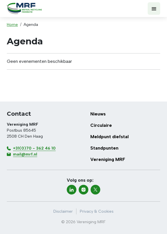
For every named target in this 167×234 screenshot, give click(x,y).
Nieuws (98, 114)
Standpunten (104, 148)
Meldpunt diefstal (109, 136)
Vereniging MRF (107, 159)
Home (12, 24)
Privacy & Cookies (97, 211)
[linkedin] (71, 189)
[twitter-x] (95, 189)
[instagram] (83, 189)
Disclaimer (63, 211)
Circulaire (101, 125)
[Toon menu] (154, 8)
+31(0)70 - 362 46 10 (34, 148)
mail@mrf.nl (25, 154)
